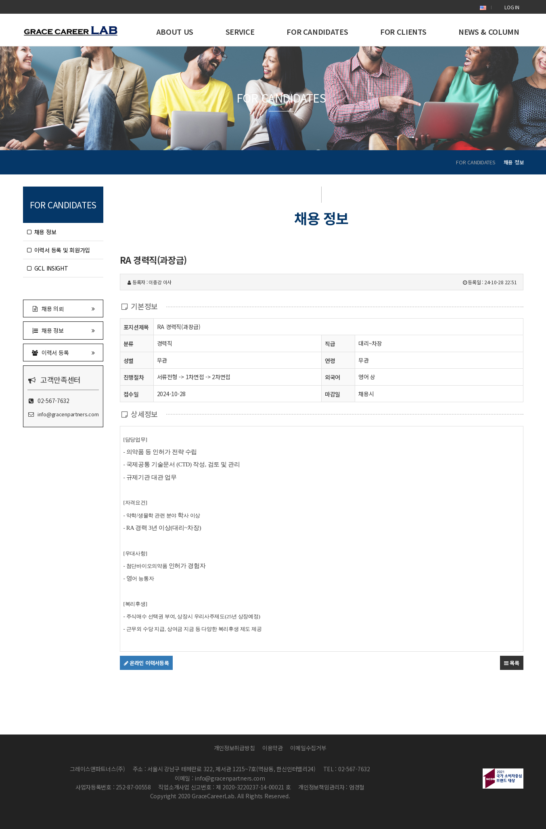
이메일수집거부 (308, 748)
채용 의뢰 (63, 308)
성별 (128, 360)
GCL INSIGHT (47, 268)
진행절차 (133, 377)
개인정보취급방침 (234, 748)
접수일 (131, 394)
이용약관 (272, 748)
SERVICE (240, 31)
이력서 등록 (63, 352)
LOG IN (511, 7)
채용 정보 (41, 232)
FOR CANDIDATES (317, 31)
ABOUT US (174, 31)
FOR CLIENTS (403, 31)
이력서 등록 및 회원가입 (58, 250)
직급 (330, 344)
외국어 (332, 377)
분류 (128, 343)
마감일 (332, 394)
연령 (330, 361)
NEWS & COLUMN (488, 31)
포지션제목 (136, 327)
